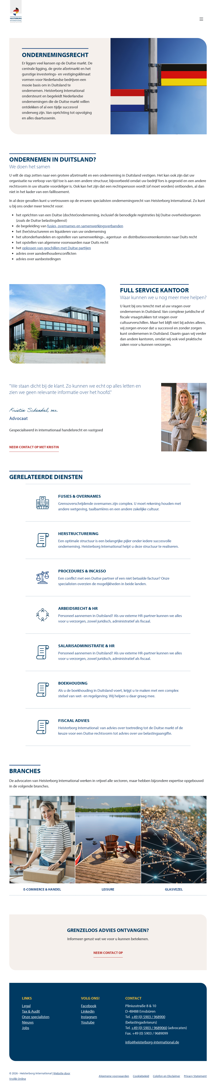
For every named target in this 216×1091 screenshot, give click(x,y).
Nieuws (28, 1022)
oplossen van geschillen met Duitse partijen (56, 247)
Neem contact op (108, 953)
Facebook (88, 1005)
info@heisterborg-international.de (152, 1042)
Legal (26, 1005)
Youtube (87, 1022)
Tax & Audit (31, 1011)
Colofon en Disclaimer (166, 1076)
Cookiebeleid (141, 1076)
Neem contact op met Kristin (34, 447)
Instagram (89, 1016)
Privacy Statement (195, 1076)
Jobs (25, 1027)
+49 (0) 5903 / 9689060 (149, 1027)
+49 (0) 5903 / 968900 (148, 1016)
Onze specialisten (35, 1016)
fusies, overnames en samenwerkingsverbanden (85, 225)
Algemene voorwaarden (114, 1076)
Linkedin (87, 1011)
